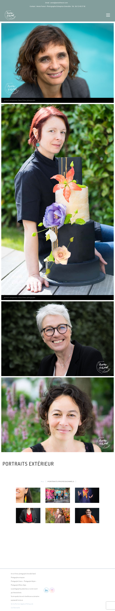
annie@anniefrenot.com (59, 3)
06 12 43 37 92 (80, 6)
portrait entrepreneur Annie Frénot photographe (19, 100)
